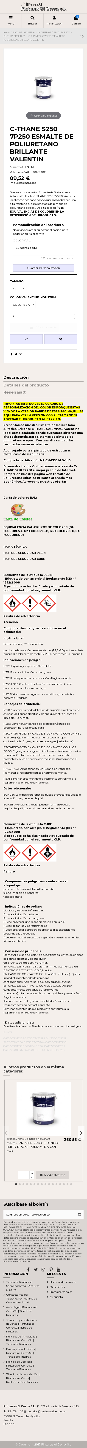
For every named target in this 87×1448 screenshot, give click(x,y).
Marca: (14, 167)
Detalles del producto (26, 385)
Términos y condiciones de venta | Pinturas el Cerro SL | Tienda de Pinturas (21, 1325)
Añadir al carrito (43, 327)
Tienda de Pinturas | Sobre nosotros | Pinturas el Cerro (22, 1285)
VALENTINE (27, 167)
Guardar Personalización (43, 268)
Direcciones (57, 1287)
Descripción (16, 378)
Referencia (17, 172)
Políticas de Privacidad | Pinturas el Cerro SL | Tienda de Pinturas (21, 1340)
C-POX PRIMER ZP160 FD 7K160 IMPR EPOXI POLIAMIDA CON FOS (33, 1146)
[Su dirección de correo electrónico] (39, 1214)
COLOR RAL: (22, 240)
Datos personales (61, 1292)
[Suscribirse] (79, 1214)
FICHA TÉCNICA (15, 546)
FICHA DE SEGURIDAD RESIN (24, 553)
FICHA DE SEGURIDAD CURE (24, 559)
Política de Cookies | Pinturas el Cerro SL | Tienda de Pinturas (20, 1365)
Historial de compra (63, 1282)
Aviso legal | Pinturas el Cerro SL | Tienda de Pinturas (21, 1311)
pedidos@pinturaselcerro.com (47, 1411)
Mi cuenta (56, 1297)
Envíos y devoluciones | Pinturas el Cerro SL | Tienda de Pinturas (21, 1353)
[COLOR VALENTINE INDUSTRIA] (23, 304)
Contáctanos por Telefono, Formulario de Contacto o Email (21, 1298)
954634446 (15, 1411)
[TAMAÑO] (18, 288)
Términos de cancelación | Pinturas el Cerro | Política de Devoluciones (22, 1378)
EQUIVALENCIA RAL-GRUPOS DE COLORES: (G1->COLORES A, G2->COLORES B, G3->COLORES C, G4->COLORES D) (42, 531)
